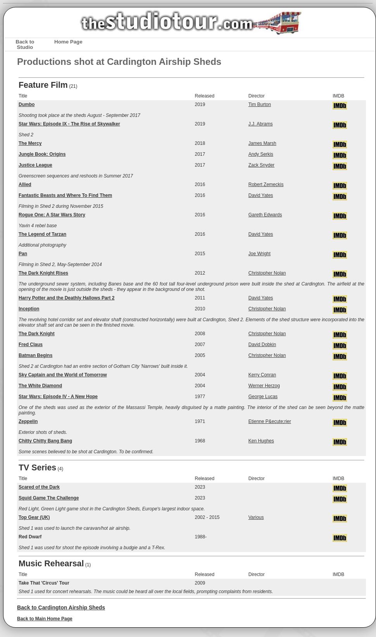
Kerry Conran (262, 375)
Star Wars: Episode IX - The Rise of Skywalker (69, 124)
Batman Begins (35, 355)
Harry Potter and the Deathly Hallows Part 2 (66, 298)
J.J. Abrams (260, 124)
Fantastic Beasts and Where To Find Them (65, 195)
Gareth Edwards (265, 215)
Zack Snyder (261, 165)
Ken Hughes (261, 441)
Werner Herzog (264, 385)
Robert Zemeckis (266, 184)
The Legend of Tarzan (42, 234)
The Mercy (30, 143)
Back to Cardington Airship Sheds (61, 607)
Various (256, 517)
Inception (29, 309)
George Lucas (263, 396)
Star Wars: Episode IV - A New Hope (58, 396)
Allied (25, 184)
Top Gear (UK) (34, 517)
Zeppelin (28, 421)
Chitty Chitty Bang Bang (45, 441)
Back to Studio (25, 44)
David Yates (260, 195)
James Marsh (262, 143)
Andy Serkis (260, 154)
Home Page (68, 42)
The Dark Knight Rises (43, 273)
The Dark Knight (37, 333)
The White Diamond (40, 385)
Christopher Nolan (267, 273)
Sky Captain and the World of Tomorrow (63, 375)
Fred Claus (31, 344)
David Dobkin (262, 344)
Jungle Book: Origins (42, 154)
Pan (23, 253)
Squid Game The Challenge (49, 498)
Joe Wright (259, 253)
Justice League (35, 165)
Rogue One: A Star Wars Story (52, 215)
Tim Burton (259, 104)
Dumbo (26, 104)
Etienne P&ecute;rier (269, 421)
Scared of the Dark (39, 487)
